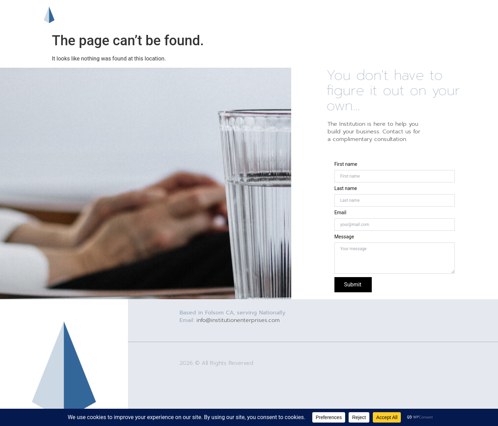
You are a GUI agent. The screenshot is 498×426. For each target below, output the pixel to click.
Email (340, 212)
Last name (345, 188)
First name (345, 164)
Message (344, 236)
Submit (352, 284)
